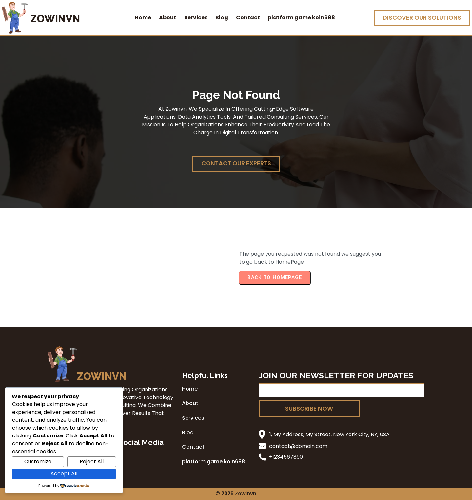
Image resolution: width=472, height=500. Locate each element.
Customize (37, 461)
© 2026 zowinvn (236, 493)
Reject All (92, 461)
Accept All (63, 473)
